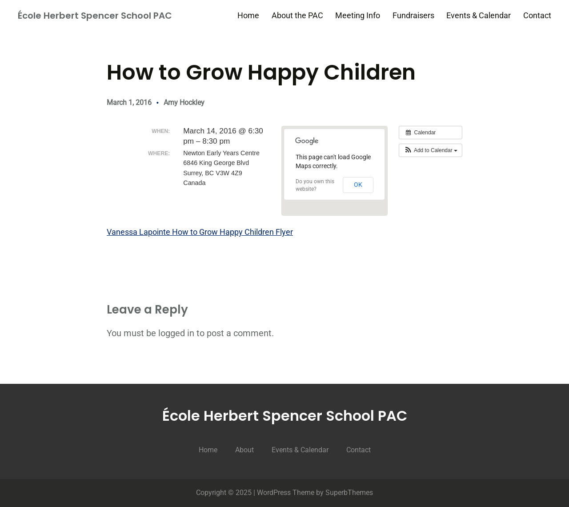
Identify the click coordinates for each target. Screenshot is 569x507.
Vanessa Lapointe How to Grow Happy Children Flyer (200, 232)
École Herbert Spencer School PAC (95, 15)
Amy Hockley (184, 102)
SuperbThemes (349, 492)
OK (358, 184)
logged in (176, 333)
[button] (430, 150)
